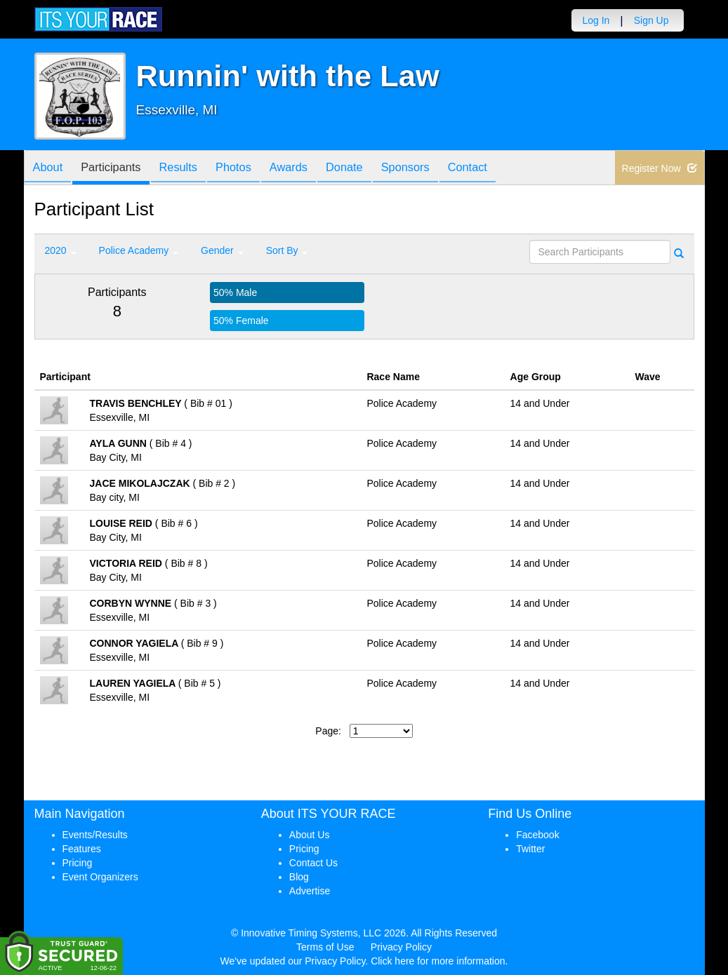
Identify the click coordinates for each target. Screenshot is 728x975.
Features (81, 848)
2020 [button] (61, 250)
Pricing (77, 862)
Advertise (309, 890)
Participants (119, 168)
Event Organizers (100, 876)
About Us (309, 834)
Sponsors (440, 168)
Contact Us (313, 862)
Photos (252, 168)
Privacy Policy (401, 947)
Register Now (659, 168)
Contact (507, 168)
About (50, 168)
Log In (595, 20)
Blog (299, 876)
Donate (373, 168)
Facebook (537, 834)
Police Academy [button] (139, 250)
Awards (312, 168)
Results (191, 168)
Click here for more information (438, 961)
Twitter (530, 848)
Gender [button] (222, 250)
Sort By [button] (287, 250)
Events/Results (95, 834)
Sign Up (651, 20)
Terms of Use (325, 947)
